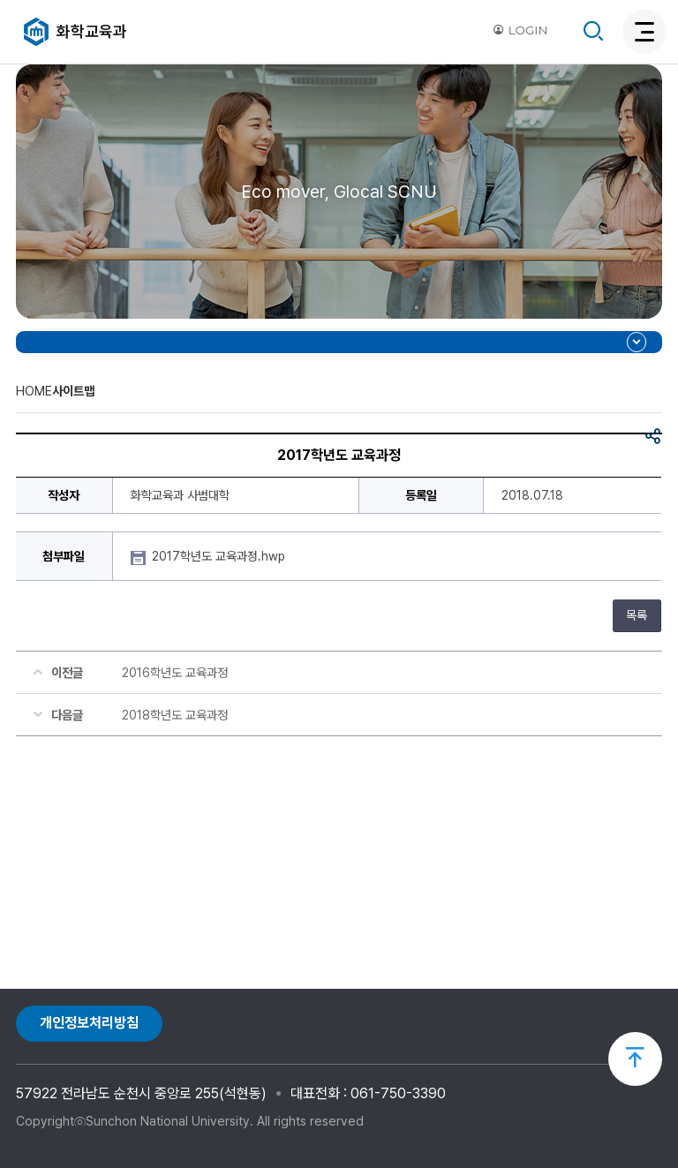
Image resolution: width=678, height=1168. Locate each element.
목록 (636, 615)
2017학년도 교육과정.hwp (220, 556)
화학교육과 (91, 31)
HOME (34, 390)
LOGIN (520, 30)
